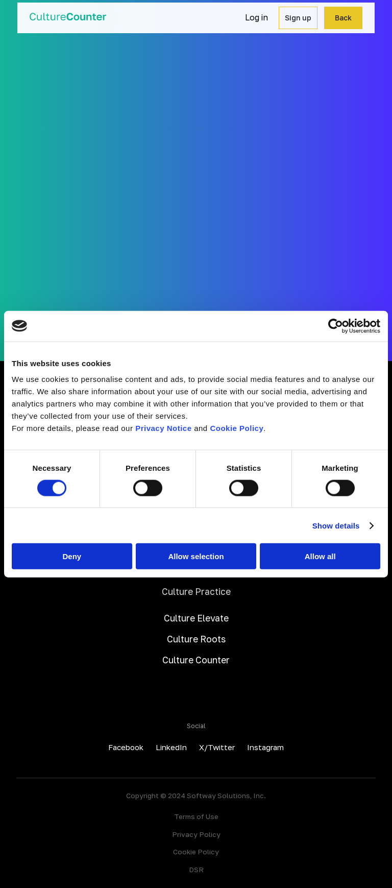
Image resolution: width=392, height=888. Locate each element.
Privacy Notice (163, 428)
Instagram (265, 747)
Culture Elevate (196, 618)
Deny (71, 556)
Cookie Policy (236, 428)
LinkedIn (171, 747)
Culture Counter (196, 660)
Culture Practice (196, 591)
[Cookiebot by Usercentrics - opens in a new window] (335, 325)
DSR (196, 870)
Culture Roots (196, 639)
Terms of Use (196, 816)
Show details (336, 525)
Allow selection (196, 556)
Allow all (320, 556)
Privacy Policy (196, 834)
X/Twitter (217, 747)
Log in (256, 17)
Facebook (125, 747)
